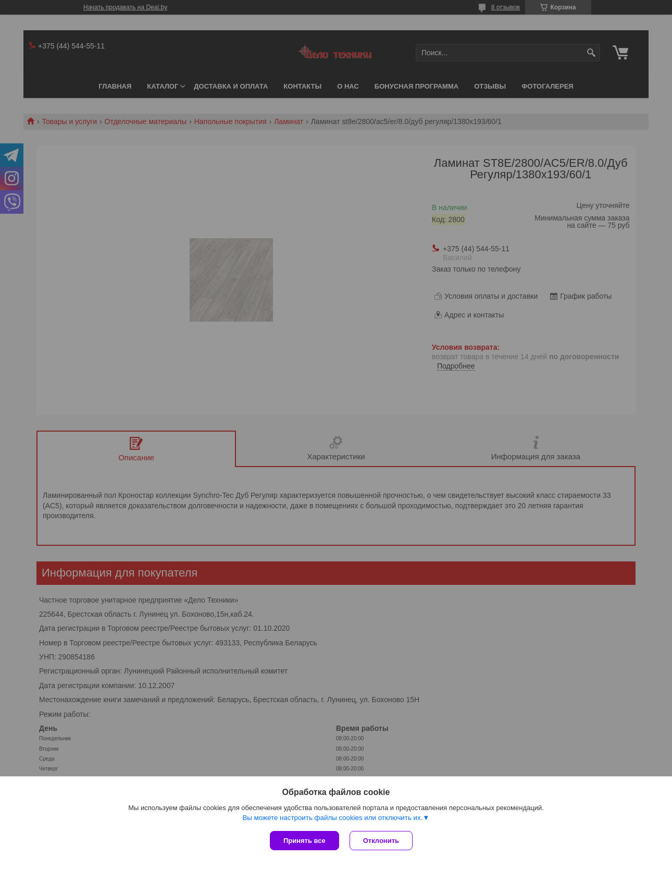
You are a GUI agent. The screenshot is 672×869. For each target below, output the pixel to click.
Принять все (304, 840)
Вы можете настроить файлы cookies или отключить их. (332, 818)
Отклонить (381, 840)
